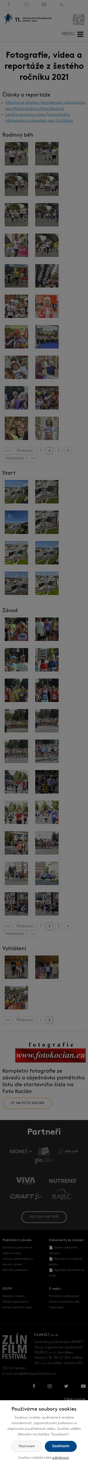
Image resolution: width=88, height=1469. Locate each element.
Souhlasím (60, 1446)
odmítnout (60, 1458)
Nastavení (27, 1446)
